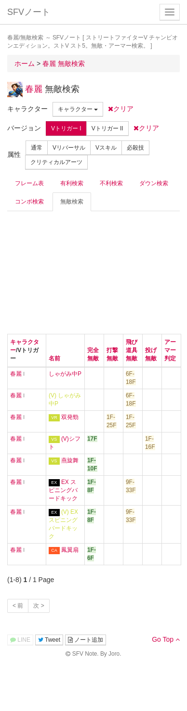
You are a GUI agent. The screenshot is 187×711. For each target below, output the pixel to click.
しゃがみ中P (65, 373)
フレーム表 (29, 183)
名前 (54, 358)
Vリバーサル (69, 147)
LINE (20, 639)
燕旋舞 (70, 460)
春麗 (33, 89)
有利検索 (71, 183)
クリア (121, 109)
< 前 (18, 605)
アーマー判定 (170, 350)
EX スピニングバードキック (63, 490)
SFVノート (28, 12)
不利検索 (111, 183)
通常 (36, 147)
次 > (38, 605)
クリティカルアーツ (56, 162)
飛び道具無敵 (131, 350)
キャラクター (78, 109)
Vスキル (106, 147)
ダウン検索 (153, 183)
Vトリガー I (66, 128)
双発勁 (70, 417)
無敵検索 (71, 201)
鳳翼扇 (70, 549)
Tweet (49, 639)
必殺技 (135, 147)
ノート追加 (85, 639)
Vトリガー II (107, 128)
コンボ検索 (29, 201)
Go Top (166, 639)
